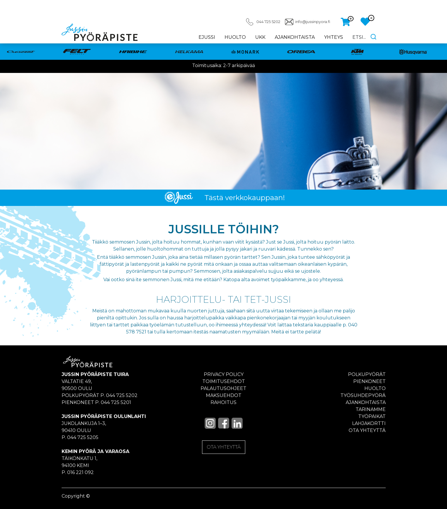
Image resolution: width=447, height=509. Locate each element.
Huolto (235, 37)
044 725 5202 (268, 22)
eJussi (207, 37)
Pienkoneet (369, 381)
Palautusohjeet (223, 388)
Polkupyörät (367, 374)
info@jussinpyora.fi (312, 22)
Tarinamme (371, 409)
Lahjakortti (369, 423)
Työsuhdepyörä (363, 395)
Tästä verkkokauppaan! (244, 197)
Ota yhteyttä (367, 430)
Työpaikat (372, 416)
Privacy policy (223, 374)
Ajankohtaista (295, 37)
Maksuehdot (223, 395)
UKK (260, 37)
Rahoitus (223, 402)
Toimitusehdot (223, 381)
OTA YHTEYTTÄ (224, 447)
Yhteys (333, 37)
